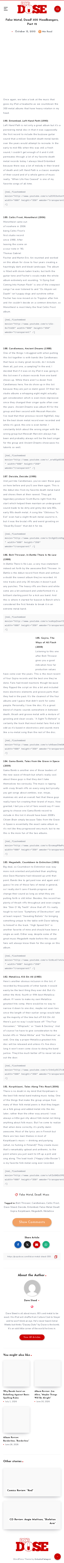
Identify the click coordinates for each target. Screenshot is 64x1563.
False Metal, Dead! (30, 1195)
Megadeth (36, 1211)
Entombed (32, 1207)
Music (46, 1195)
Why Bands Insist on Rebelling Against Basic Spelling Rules (16, 1394)
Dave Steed (10, 1207)
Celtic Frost (52, 1203)
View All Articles (32, 1337)
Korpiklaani (24, 1211)
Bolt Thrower (23, 1203)
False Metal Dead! (50, 1207)
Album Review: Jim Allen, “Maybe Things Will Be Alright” (46, 1394)
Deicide (22, 1207)
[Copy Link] (32, 1256)
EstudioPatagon (43, 1559)
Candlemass (38, 1203)
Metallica (49, 1211)
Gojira (13, 1211)
